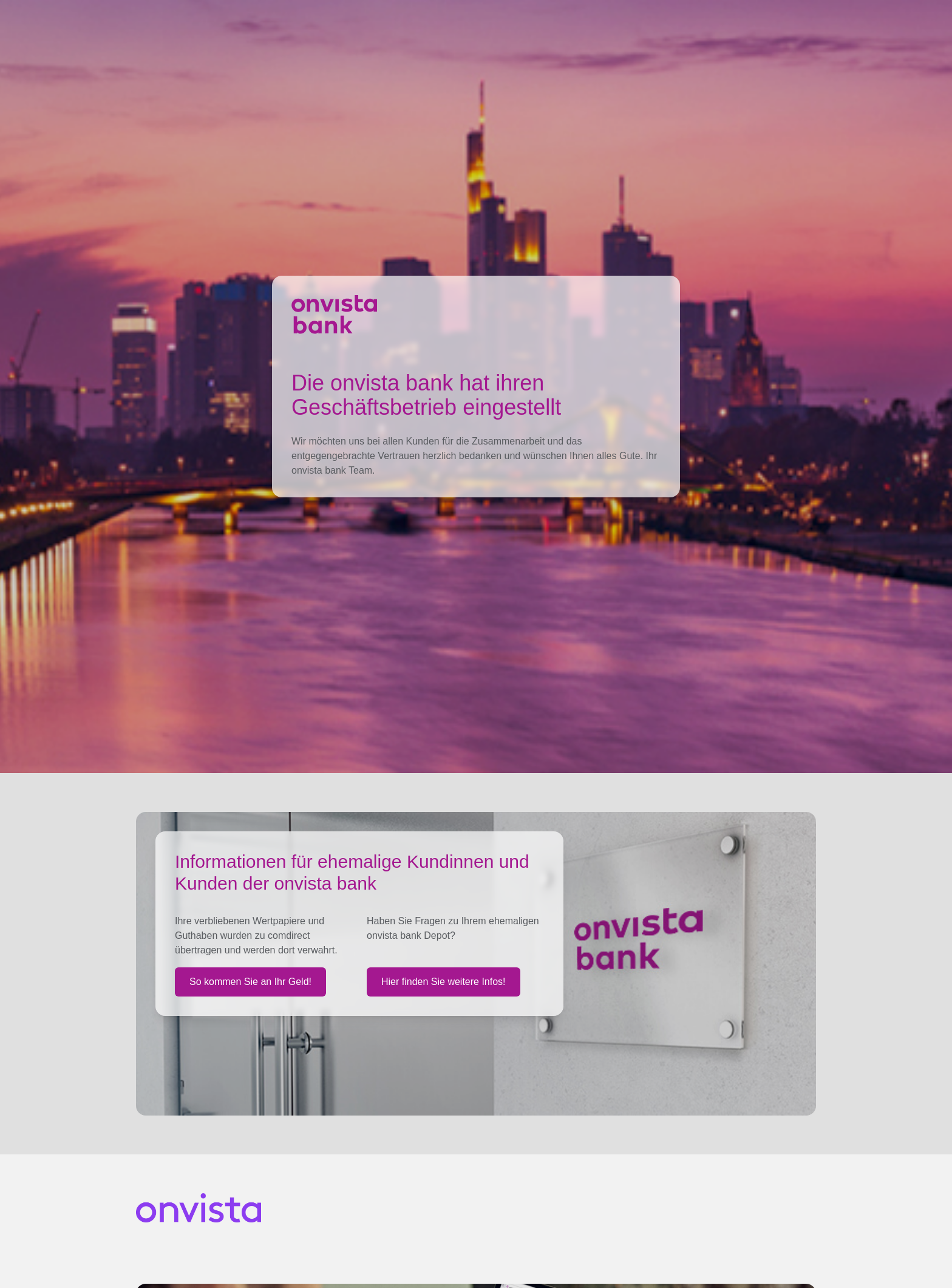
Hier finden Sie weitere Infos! (443, 981)
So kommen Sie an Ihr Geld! (250, 981)
